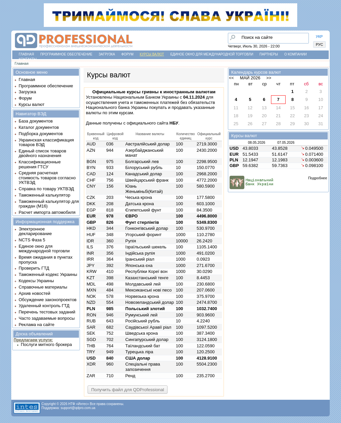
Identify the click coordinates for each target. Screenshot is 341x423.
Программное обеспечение (66, 54)
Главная (26, 54)
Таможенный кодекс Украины (48, 274)
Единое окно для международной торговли (211, 54)
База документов (36, 121)
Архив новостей (34, 293)
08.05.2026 (256, 142)
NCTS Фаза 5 (32, 239)
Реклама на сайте (36, 324)
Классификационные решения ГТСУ (40, 164)
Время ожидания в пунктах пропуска (45, 259)
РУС (319, 44)
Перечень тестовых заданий (47, 311)
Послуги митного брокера (46, 344)
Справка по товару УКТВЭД (46, 188)
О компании (295, 54)
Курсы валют (152, 54)
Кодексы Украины (36, 280)
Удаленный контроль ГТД (44, 305)
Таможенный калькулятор (44, 195)
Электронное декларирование (35, 231)
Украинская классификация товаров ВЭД (46, 142)
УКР (319, 37)
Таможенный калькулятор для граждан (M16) (49, 204)
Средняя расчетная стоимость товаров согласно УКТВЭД (47, 177)
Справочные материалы (43, 287)
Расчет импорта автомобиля (47, 212)
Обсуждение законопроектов (48, 299)
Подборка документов (41, 133)
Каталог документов (39, 127)
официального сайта (152, 123)
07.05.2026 (286, 142)
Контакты (28, 59)
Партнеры (268, 54)
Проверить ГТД (34, 268)
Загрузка (107, 54)
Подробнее (317, 178)
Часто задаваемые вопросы (47, 318)
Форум (127, 54)
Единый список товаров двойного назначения (42, 153)
